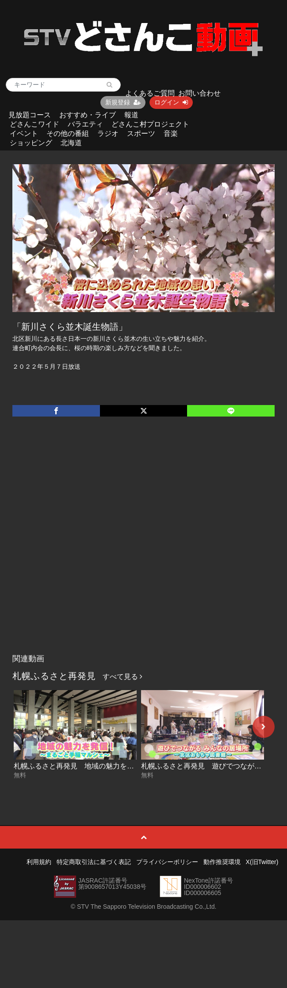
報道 (131, 115)
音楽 (171, 133)
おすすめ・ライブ (87, 115)
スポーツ (141, 133)
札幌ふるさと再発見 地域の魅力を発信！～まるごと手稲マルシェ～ (123, 766)
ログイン (171, 102)
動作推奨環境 (222, 861)
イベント (24, 133)
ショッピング (31, 143)
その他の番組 (67, 133)
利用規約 (39, 861)
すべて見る (122, 676)
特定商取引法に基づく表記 (94, 861)
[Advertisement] (101, 544)
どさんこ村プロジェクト (150, 124)
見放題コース (29, 115)
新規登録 (123, 102)
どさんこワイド (34, 124)
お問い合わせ (199, 93)
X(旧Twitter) (262, 861)
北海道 (71, 143)
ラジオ (108, 133)
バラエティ (85, 124)
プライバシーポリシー (167, 861)
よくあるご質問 (150, 93)
